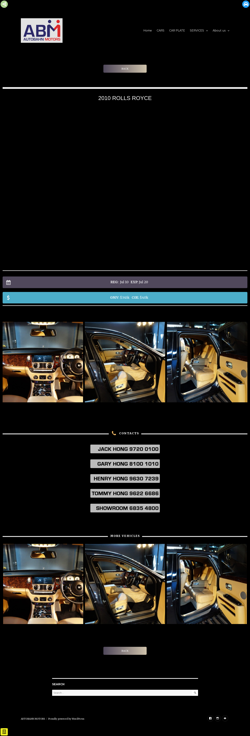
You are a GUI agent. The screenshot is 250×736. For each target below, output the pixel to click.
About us (219, 30)
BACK (124, 68)
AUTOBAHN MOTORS (33, 718)
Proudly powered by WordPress (66, 718)
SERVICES (197, 30)
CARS (160, 30)
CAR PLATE (177, 30)
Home (147, 30)
